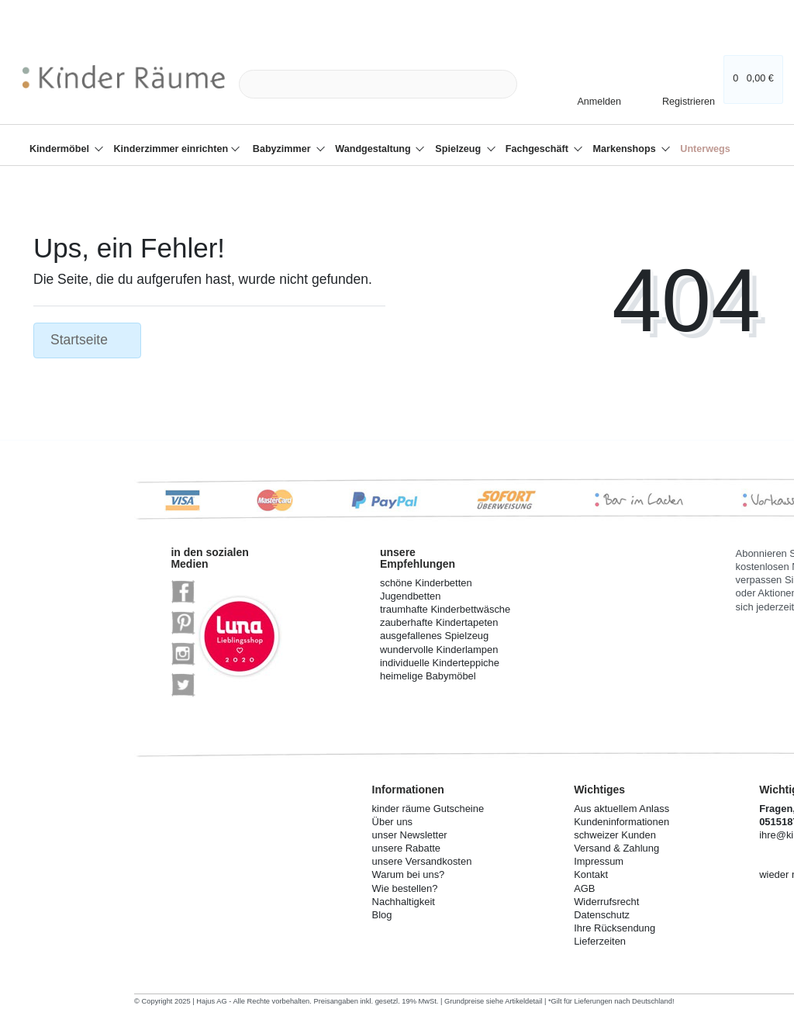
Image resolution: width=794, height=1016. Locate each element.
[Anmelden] (593, 101)
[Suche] (534, 84)
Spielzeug (459, 148)
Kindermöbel (60, 148)
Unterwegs (705, 148)
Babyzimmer (283, 148)
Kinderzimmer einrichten (172, 148)
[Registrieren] (678, 97)
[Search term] (378, 84)
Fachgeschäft (538, 148)
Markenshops (626, 148)
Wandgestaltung (374, 148)
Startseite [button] (87, 339)
